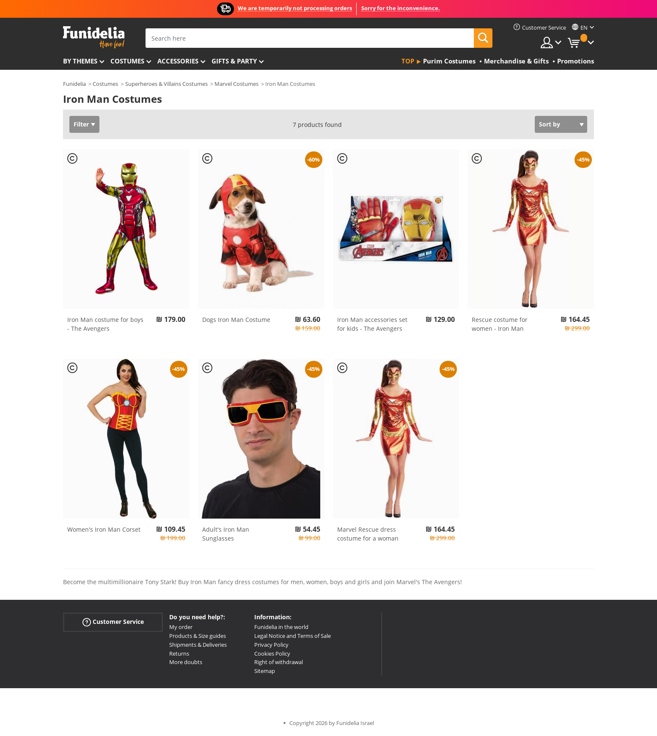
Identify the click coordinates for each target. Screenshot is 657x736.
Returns (179, 653)
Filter (81, 124)
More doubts (185, 662)
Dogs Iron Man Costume (236, 320)
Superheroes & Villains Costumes (166, 84)
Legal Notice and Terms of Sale (292, 636)
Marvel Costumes (236, 84)
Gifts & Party (234, 61)
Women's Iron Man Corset (103, 529)
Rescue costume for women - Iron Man (500, 324)
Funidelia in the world (281, 627)
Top (407, 61)
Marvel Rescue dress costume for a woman (368, 533)
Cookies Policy (272, 653)
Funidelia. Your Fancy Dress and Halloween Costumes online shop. (93, 37)
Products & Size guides (197, 636)
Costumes (127, 61)
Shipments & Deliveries (198, 644)
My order (180, 627)
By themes (80, 61)
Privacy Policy (271, 644)
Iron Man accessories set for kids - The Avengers (372, 324)
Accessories (177, 61)
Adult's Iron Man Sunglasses (225, 533)
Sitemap (264, 671)
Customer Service (113, 622)
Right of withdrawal (278, 662)
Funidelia (74, 84)
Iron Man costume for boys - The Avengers (105, 324)
